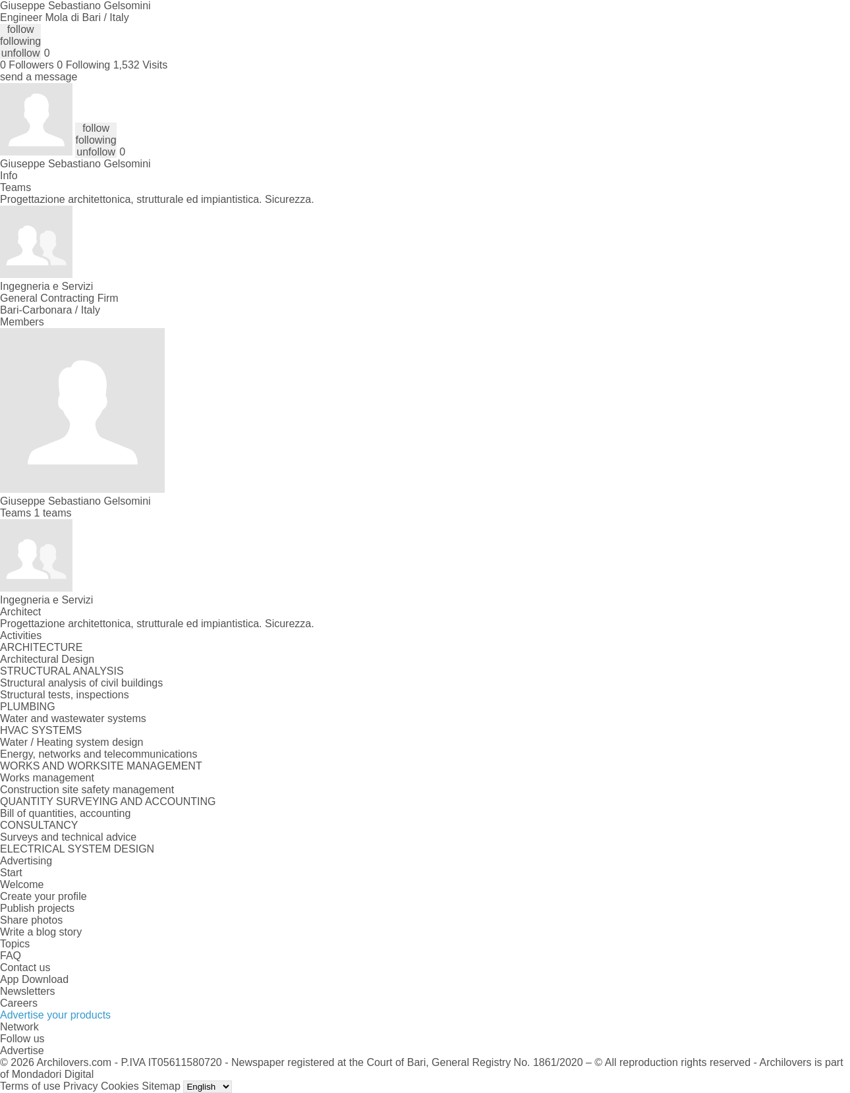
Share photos (31, 920)
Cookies (120, 1086)
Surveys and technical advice (68, 837)
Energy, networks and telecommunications (98, 754)
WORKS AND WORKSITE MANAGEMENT (101, 765)
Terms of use (30, 1086)
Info (9, 175)
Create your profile (43, 896)
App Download (34, 979)
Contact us (25, 967)
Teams (15, 187)
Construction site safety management (87, 789)
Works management (47, 777)
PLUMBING (27, 706)
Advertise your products (55, 1015)
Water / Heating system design (71, 742)
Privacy (80, 1086)
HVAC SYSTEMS (41, 730)
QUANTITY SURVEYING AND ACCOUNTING (107, 801)
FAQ (10, 955)
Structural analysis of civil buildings (81, 682)
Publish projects (37, 908)
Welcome (21, 884)
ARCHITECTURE (41, 647)
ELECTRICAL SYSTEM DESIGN (77, 849)
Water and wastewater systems (73, 718)
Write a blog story (41, 932)
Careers (19, 1003)
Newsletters (27, 991)
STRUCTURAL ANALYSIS (62, 671)
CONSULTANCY (39, 825)
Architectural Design (47, 659)
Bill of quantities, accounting (65, 813)
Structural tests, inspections (64, 694)
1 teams (53, 512)
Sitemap (161, 1086)
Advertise (22, 1050)
